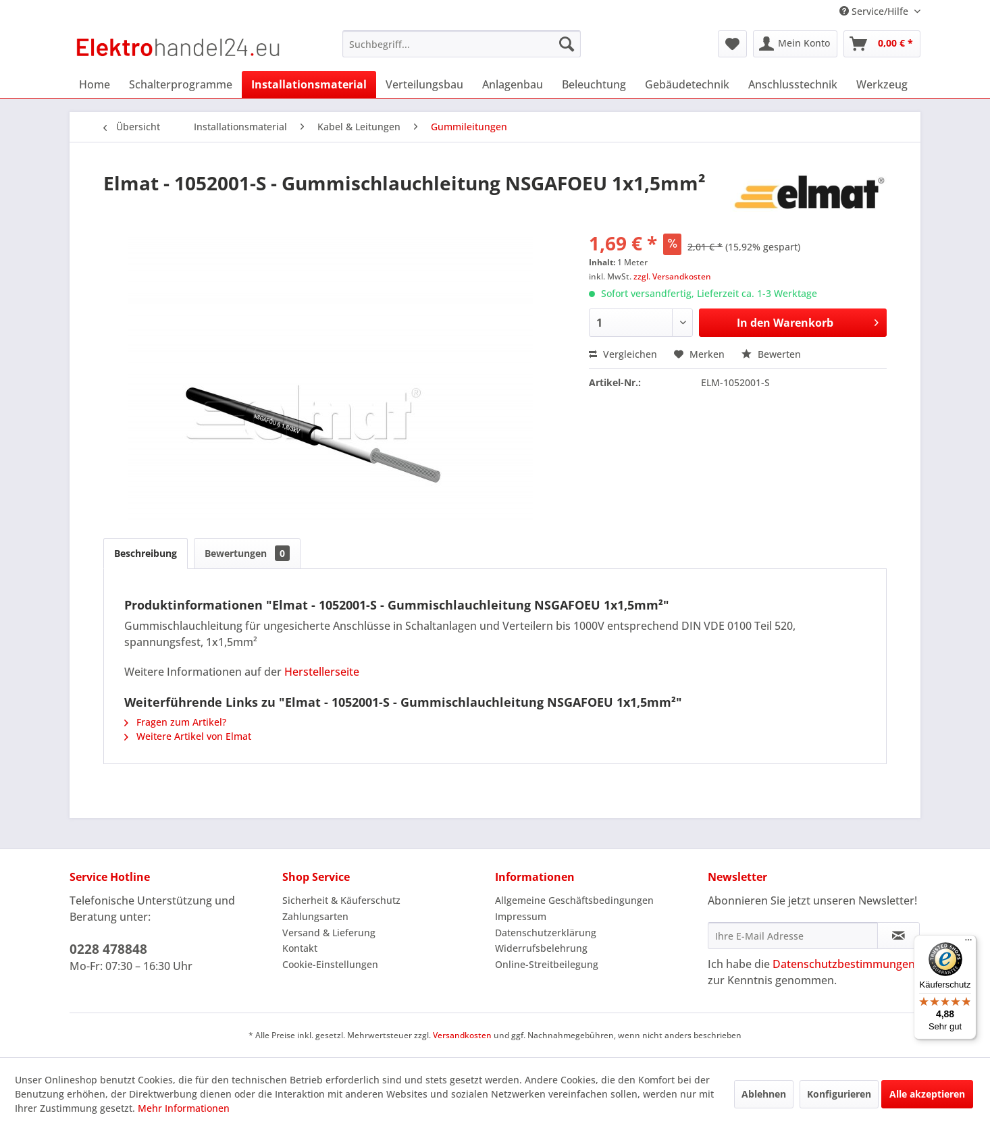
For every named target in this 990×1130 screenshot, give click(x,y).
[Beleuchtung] (593, 84)
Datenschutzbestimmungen (844, 964)
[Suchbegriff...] (461, 43)
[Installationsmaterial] (309, 84)
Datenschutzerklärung (545, 932)
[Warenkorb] (881, 43)
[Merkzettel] (732, 43)
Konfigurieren (839, 1093)
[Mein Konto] (795, 43)
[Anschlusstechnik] (793, 84)
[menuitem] (461, 43)
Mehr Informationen (184, 1108)
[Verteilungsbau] (424, 84)
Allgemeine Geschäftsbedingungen (574, 900)
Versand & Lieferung (328, 932)
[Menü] (968, 943)
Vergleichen (623, 354)
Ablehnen (763, 1093)
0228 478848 (108, 949)
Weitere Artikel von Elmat (187, 736)
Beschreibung (145, 553)
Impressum (520, 916)
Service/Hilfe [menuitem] (875, 11)
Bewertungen (247, 553)
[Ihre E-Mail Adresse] (793, 935)
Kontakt (299, 948)
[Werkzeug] (882, 84)
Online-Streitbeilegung (546, 964)
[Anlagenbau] (512, 84)
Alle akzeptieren (927, 1093)
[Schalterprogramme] (181, 84)
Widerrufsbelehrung (541, 948)
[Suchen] (566, 43)
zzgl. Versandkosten (672, 276)
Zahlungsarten (315, 916)
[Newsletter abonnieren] (898, 935)
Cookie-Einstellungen (330, 964)
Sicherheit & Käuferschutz (341, 900)
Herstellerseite (321, 671)
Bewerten (771, 354)
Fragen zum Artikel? (175, 722)
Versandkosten (462, 1035)
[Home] (95, 84)
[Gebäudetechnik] (687, 84)
